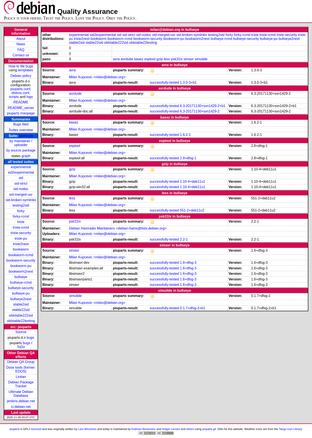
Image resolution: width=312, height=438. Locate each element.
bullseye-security (21, 288)
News (20, 44)
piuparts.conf (20, 89)
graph (25, 156)
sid (21, 178)
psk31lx (177, 59)
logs (30, 97)
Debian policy (20, 76)
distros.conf (20, 93)
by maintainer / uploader (21, 143)
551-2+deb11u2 (192, 210)
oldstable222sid (21, 315)
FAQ (20, 50)
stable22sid (21, 310)
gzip (159, 59)
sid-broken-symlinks (21, 200)
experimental (21, 167)
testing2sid (21, 205)
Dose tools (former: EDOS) (20, 369)
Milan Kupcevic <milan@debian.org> (97, 77)
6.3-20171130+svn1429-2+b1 (202, 106)
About (20, 39)
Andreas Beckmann (143, 429)
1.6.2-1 (185, 135)
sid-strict (20, 183)
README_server (21, 108)
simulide (201, 59)
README (20, 102)
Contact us (21, 55)
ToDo (21, 347)
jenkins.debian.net (21, 401)
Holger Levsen (171, 429)
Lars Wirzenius (87, 429)
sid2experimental (21, 172)
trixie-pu (21, 238)
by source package (20, 150)
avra (116, 59)
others (190, 429)
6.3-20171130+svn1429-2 (200, 111)
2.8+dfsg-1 (188, 158)
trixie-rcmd (21, 227)
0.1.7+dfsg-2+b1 (192, 308)
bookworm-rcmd (20, 255)
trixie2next (21, 244)
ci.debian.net (21, 407)
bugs (30, 337)
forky (21, 211)
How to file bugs (20, 66)
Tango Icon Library (290, 429)
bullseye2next (20, 299)
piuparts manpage (21, 113)
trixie (20, 222)
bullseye (26, 136)
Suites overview (21, 130)
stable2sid (21, 304)
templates (25, 70)
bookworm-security (20, 260)
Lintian (21, 377)
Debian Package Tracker (21, 384)
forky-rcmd (21, 216)
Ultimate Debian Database (20, 393)
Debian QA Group (20, 362)
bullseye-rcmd (21, 282)
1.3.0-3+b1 (188, 82)
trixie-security (21, 233)
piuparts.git (209, 429)
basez (138, 59)
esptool (150, 59)
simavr (189, 59)
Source (20, 332)
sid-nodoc (20, 189)
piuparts (14, 429)
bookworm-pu (20, 266)
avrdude (127, 59)
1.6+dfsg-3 (188, 262)
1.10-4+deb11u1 (192, 181)
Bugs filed (20, 124)
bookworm (21, 249)
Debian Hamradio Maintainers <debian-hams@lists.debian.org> (118, 228)
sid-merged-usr (21, 194)
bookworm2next (21, 271)
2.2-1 (184, 239)
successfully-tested (164, 82)
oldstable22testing (21, 321)
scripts (14, 97)
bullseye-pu (21, 293)
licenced (36, 429)
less (167, 59)
